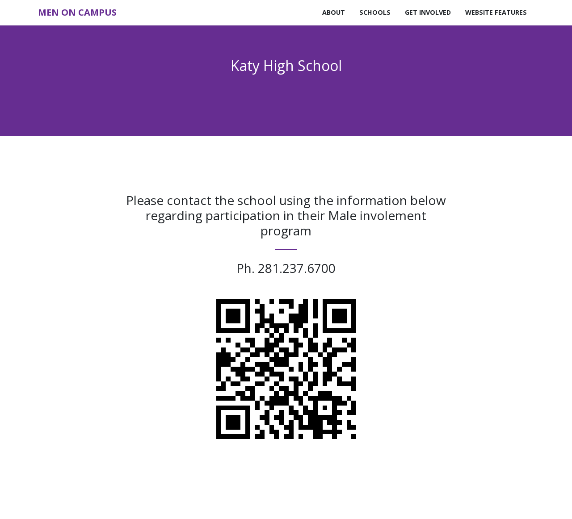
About (333, 12)
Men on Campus (77, 12)
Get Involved (428, 12)
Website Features (496, 12)
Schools (375, 12)
